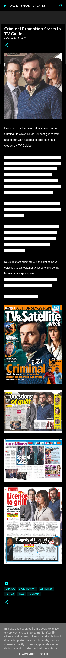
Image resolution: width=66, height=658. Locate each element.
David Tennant (27, 589)
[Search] (61, 5)
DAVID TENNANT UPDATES (27, 5)
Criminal (10, 589)
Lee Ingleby (46, 589)
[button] (6, 45)
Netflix (10, 594)
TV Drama (33, 594)
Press (21, 594)
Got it (44, 654)
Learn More (27, 654)
